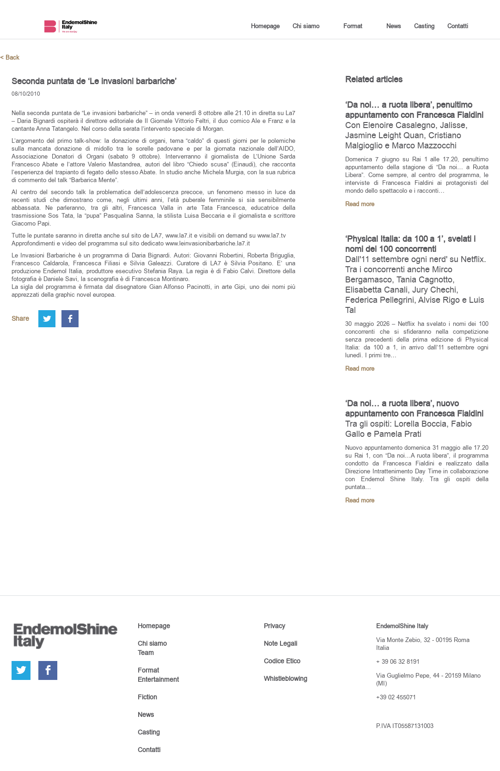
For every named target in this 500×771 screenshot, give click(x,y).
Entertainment (158, 679)
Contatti (457, 26)
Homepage (265, 26)
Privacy (274, 626)
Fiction (147, 697)
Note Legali (280, 643)
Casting (424, 26)
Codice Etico (282, 661)
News (393, 26)
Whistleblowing (285, 678)
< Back (9, 57)
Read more (359, 204)
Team (146, 653)
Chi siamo (306, 26)
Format (352, 26)
